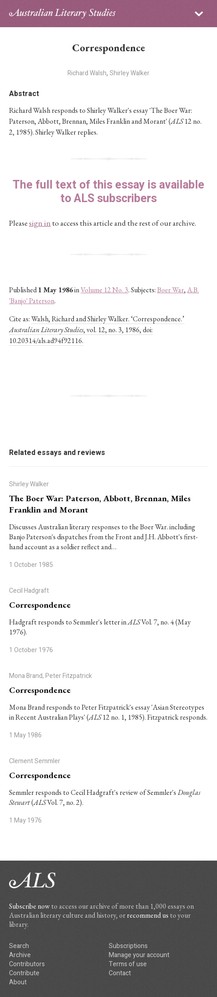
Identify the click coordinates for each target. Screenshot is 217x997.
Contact (120, 973)
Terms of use (128, 964)
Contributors (27, 964)
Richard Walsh (87, 73)
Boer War (170, 290)
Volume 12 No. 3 (104, 290)
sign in (40, 223)
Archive (20, 955)
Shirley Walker (129, 73)
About (18, 982)
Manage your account (139, 955)
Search (19, 946)
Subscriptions (128, 946)
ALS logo (62, 14)
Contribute (24, 973)
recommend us (148, 915)
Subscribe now (29, 906)
